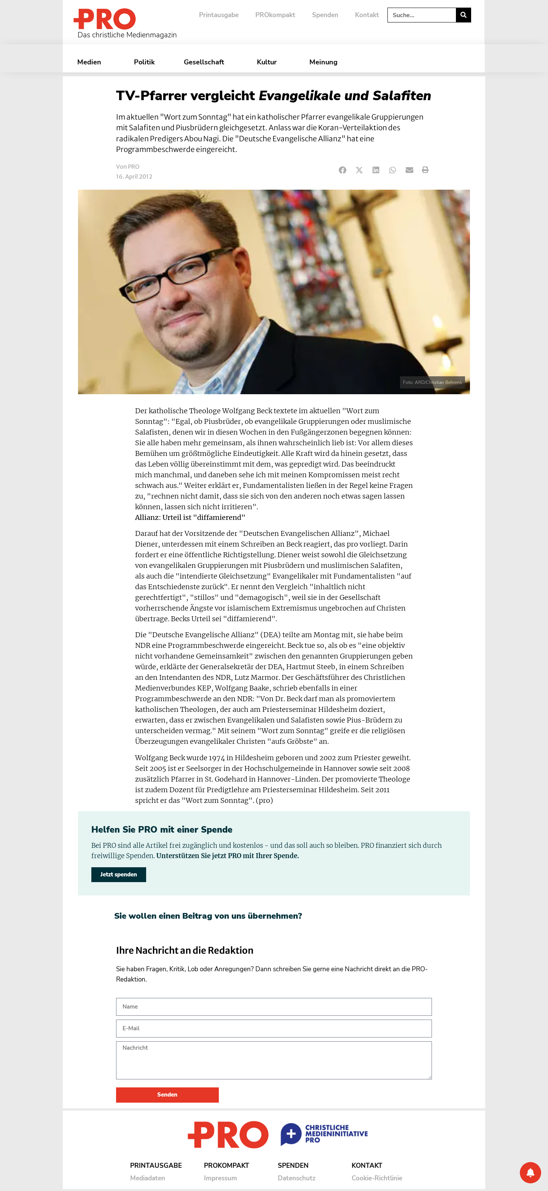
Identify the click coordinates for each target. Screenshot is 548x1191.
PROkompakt (275, 15)
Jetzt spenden (118, 874)
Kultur (268, 62)
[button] (343, 170)
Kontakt (367, 15)
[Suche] (463, 15)
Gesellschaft (206, 62)
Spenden (325, 15)
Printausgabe (219, 15)
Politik (144, 62)
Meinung (325, 62)
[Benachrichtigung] (530, 1172)
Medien (91, 62)
